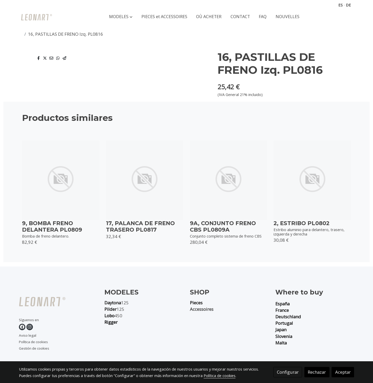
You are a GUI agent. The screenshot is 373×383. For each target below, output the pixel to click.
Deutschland (288, 317)
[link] (36, 16)
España (282, 304)
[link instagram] (30, 327)
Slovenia (283, 336)
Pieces (196, 303)
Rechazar (317, 372)
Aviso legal (27, 335)
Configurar (288, 372)
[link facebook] (22, 327)
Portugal (284, 323)
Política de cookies (33, 342)
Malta (281, 343)
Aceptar (343, 372)
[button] (121, 17)
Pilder (110, 309)
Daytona (112, 303)
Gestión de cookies (34, 348)
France (282, 310)
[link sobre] (58, 302)
